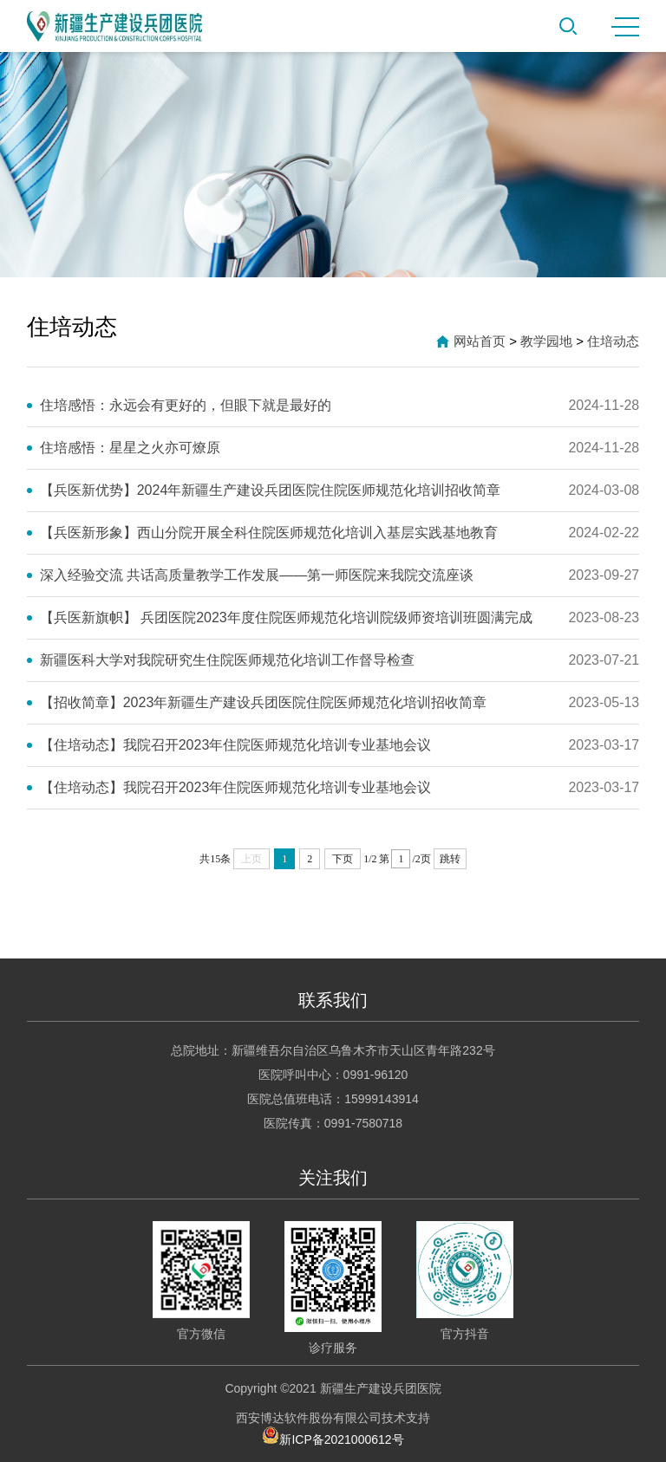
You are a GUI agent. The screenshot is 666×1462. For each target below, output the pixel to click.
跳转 (450, 859)
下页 (342, 859)
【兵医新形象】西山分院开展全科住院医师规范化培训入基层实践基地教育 (269, 532)
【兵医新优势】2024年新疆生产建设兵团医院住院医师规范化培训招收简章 (270, 490)
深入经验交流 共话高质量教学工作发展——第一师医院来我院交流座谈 (256, 575)
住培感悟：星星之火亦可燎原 (130, 447)
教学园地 (546, 341)
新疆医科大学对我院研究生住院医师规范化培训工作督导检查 (227, 660)
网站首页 (480, 341)
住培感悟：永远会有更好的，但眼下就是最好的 (185, 405)
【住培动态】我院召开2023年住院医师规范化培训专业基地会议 (236, 744)
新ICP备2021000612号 (332, 1435)
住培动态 (613, 341)
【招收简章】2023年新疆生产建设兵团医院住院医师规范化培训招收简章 (263, 702)
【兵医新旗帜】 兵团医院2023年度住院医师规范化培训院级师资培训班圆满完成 (286, 617)
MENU (625, 26)
